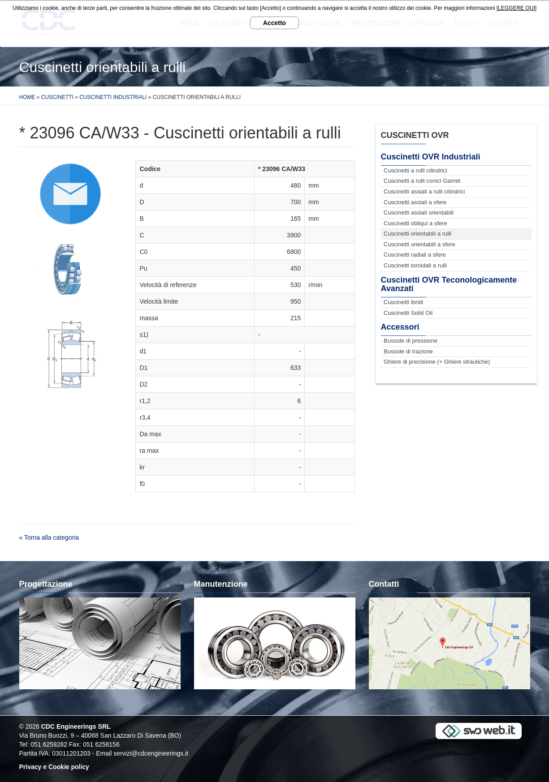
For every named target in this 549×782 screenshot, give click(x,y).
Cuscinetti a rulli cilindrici (415, 170)
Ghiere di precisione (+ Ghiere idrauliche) (437, 361)
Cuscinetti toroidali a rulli (415, 265)
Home (27, 97)
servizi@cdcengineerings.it (150, 753)
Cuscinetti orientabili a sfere (419, 244)
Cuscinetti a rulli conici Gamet (422, 180)
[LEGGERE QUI (516, 8)
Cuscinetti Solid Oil (408, 312)
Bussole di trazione (408, 351)
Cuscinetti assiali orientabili (419, 212)
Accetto (274, 22)
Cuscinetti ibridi (403, 302)
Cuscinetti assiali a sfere (415, 202)
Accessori (400, 326)
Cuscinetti (57, 97)
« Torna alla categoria (49, 537)
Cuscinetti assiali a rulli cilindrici (424, 191)
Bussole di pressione (410, 340)
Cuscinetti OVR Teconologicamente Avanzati (449, 284)
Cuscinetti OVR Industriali (430, 156)
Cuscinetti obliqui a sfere (415, 223)
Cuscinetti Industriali (113, 97)
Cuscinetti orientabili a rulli (417, 233)
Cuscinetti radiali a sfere (415, 254)
